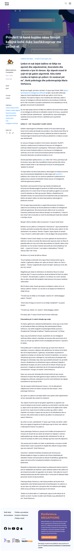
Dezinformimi (9, 118)
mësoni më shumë (49, 537)
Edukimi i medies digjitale (13, 110)
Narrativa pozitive (11, 113)
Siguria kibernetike (11, 115)
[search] (65, 3)
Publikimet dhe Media (27, 59)
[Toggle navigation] (70, 3)
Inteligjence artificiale (12, 123)
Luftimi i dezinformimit (12, 108)
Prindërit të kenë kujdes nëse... (43, 59)
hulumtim (58, 174)
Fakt (7, 121)
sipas (44, 160)
